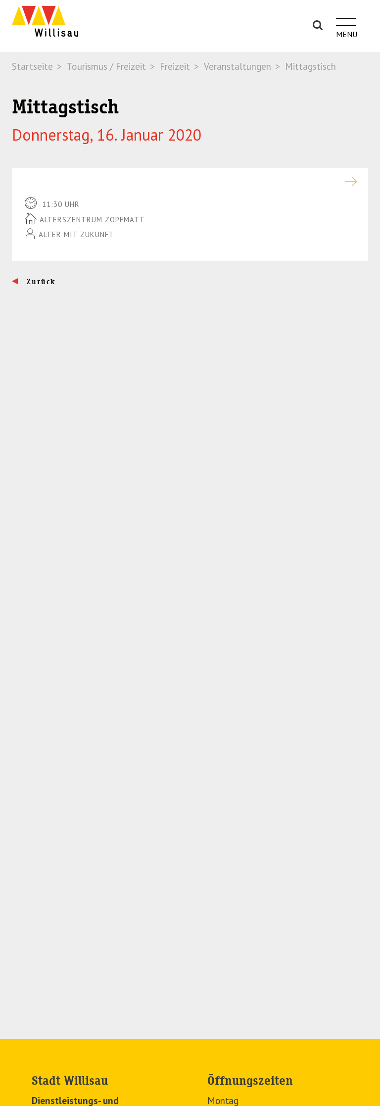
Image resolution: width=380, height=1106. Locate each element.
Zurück (40, 281)
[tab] (190, 181)
